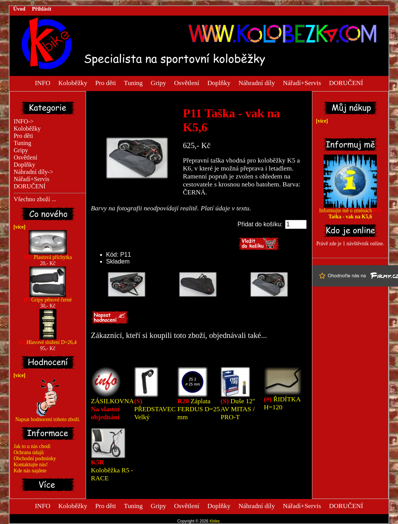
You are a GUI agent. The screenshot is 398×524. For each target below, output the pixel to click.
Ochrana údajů (29, 452)
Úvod (19, 9)
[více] (18, 227)
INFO (42, 82)
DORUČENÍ (346, 82)
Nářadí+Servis (302, 82)
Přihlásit (41, 9)
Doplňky (218, 82)
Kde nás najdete (30, 470)
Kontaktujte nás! (31, 464)
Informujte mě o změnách (350, 211)
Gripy (158, 82)
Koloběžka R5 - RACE (112, 470)
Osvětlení (186, 82)
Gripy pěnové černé (48, 297)
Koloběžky (72, 82)
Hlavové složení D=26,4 (48, 340)
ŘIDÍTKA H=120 (282, 403)
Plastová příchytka (48, 255)
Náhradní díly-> (33, 172)
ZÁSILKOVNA (112, 409)
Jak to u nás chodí (32, 446)
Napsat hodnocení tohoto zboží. (47, 417)
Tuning (133, 82)
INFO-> (24, 121)
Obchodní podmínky (35, 458)
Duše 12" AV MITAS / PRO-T (238, 409)
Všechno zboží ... (35, 199)
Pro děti (105, 82)
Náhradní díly (256, 82)
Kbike (214, 521)
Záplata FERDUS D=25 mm (198, 409)
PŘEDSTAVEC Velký (155, 409)
